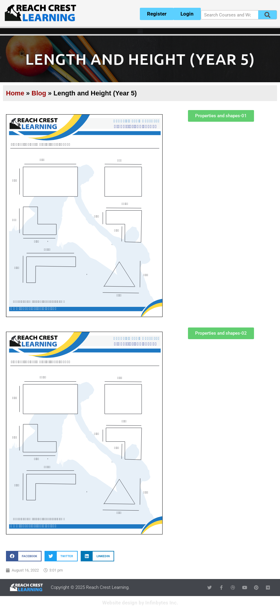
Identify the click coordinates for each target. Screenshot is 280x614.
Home (15, 93)
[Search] (267, 14)
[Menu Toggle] (140, 31)
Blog (39, 93)
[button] (24, 556)
